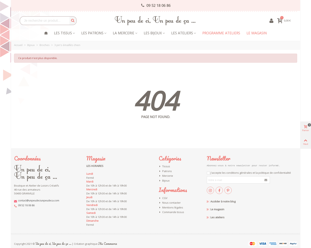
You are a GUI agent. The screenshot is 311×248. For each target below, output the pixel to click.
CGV (163, 198)
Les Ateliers (182, 33)
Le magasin (257, 33)
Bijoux (164, 181)
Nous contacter (170, 203)
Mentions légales (171, 208)
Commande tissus (171, 212)
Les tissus (63, 33)
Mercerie (166, 176)
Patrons (165, 171)
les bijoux (153, 33)
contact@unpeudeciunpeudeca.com (38, 200)
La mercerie (123, 33)
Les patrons (92, 33)
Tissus (164, 166)
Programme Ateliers (221, 33)
